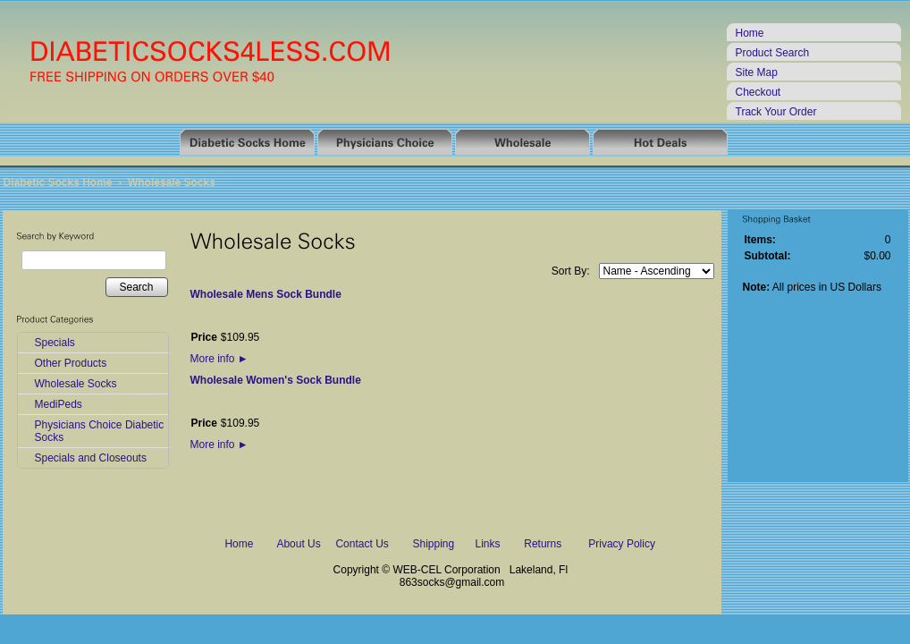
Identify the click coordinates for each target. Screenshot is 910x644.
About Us (298, 544)
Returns (542, 544)
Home (750, 33)
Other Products (71, 363)
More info (219, 358)
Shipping (433, 544)
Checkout (758, 92)
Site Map (757, 72)
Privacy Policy (621, 544)
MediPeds (58, 404)
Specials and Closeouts (91, 458)
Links (488, 544)
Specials (55, 342)
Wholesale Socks (171, 182)
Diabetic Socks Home (58, 182)
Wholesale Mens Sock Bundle (265, 294)
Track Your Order (776, 112)
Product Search (773, 53)
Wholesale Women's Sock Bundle (275, 380)
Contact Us (361, 544)
